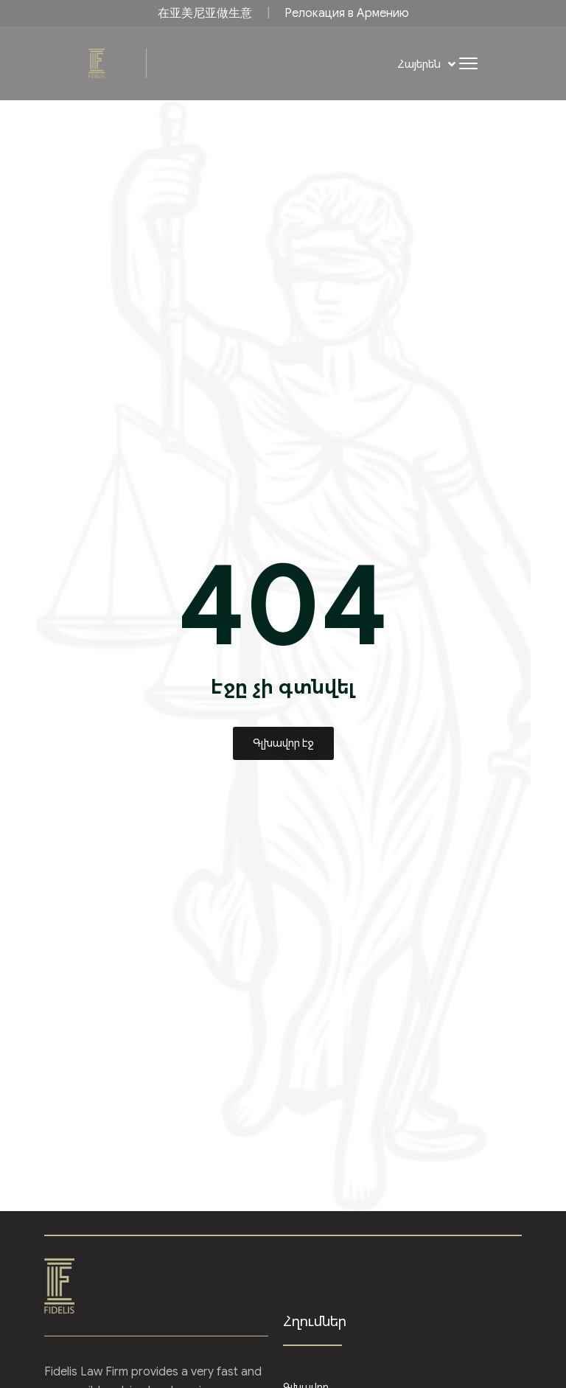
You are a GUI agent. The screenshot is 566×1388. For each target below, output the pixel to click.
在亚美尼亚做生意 (205, 13)
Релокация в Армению (346, 13)
